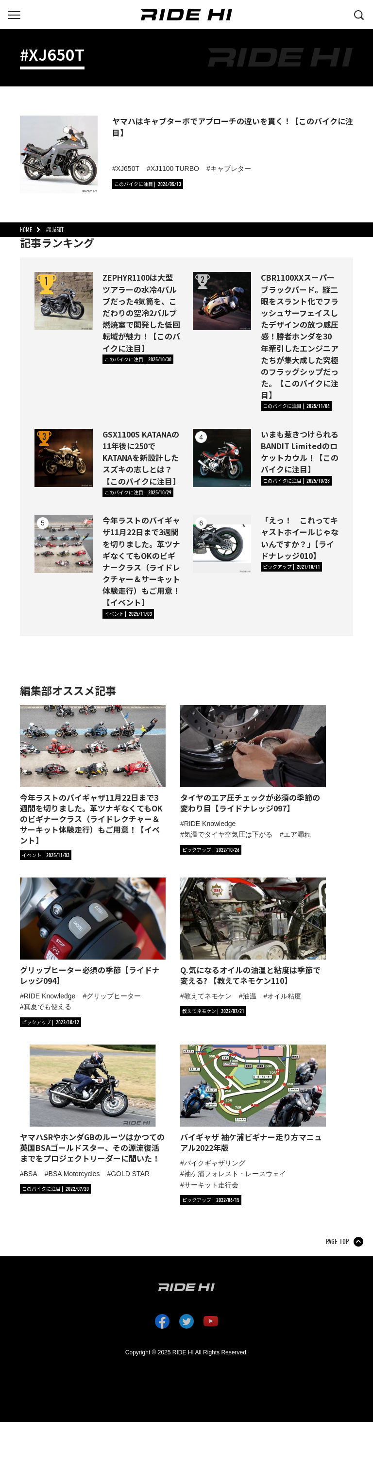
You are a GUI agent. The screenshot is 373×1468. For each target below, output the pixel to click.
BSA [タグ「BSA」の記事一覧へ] (30, 1174)
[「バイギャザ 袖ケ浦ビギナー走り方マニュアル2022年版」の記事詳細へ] (253, 1099)
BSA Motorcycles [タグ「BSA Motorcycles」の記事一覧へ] (74, 1174)
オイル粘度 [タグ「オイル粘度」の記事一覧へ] (284, 996)
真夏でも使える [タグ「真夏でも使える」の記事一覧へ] (47, 1007)
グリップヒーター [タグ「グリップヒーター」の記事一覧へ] (113, 996)
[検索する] (359, 14)
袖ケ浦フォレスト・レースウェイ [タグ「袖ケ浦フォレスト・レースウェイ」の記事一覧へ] (235, 1174)
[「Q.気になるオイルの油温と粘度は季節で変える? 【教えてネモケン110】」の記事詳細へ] (253, 931)
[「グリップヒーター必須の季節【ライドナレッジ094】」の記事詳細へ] (93, 931)
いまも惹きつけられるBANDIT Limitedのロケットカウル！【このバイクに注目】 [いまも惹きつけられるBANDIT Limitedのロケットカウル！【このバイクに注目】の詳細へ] (300, 451)
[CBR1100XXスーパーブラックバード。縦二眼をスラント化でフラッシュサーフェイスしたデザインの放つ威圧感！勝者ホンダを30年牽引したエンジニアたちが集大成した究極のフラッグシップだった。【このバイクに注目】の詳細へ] (222, 301)
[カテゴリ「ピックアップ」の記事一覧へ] (291, 567)
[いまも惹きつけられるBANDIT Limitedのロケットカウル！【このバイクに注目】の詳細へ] (222, 458)
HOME (26, 230)
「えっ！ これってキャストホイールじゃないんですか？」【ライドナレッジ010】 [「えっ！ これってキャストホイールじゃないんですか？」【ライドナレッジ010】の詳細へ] (300, 537)
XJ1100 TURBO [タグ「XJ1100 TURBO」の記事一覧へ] (175, 168)
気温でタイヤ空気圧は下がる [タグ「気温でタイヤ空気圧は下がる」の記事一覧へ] (228, 834)
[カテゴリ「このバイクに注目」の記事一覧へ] (147, 184)
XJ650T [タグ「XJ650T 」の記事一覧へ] (127, 168)
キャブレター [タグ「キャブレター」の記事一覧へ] (230, 168)
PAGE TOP (337, 1241)
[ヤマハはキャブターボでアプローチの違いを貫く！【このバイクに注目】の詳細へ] (59, 154)
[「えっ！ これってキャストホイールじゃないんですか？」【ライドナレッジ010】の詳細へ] (222, 544)
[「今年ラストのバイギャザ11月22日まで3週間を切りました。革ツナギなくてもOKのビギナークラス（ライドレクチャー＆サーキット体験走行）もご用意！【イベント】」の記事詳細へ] (93, 775)
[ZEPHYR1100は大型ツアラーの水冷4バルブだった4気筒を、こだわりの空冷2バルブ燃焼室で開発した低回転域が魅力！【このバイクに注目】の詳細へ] (63, 301)
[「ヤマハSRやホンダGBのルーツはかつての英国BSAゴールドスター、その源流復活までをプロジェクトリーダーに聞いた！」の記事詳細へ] (93, 1104)
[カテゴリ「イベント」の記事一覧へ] (128, 614)
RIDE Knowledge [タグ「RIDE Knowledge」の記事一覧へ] (210, 823)
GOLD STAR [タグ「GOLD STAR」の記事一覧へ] (130, 1174)
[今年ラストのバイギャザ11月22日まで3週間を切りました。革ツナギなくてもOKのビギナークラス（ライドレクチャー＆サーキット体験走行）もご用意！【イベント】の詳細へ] (63, 544)
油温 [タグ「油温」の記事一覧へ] (249, 996)
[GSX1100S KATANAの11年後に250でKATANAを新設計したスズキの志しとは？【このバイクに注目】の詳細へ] (63, 458)
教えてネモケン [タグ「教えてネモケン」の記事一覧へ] (208, 996)
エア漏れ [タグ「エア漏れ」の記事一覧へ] (297, 834)
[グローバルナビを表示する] (14, 14)
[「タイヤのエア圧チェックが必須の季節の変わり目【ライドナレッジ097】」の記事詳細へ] (253, 759)
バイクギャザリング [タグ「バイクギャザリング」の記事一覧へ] (214, 1163)
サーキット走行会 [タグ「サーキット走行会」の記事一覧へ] (211, 1185)
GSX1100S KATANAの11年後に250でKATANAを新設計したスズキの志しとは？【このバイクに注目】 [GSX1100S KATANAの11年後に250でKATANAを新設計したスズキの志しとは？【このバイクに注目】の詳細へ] (141, 457)
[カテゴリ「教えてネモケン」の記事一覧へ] (213, 1011)
